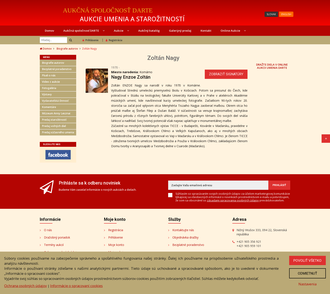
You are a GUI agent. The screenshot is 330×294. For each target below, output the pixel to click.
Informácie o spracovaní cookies (76, 285)
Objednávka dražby (185, 237)
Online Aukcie (233, 30)
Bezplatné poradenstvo (57, 69)
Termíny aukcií (54, 245)
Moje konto (116, 245)
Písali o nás (49, 75)
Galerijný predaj (180, 30)
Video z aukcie (51, 82)
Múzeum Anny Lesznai (56, 113)
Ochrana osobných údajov (25, 285)
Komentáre (49, 107)
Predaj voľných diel (54, 126)
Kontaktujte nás (183, 230)
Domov (49, 30)
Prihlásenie (90, 40)
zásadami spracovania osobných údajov (233, 200)
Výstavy (47, 94)
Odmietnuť (307, 273)
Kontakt (206, 30)
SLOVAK (271, 14)
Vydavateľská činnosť (55, 100)
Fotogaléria (49, 88)
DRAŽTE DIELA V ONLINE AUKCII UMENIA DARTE (272, 66)
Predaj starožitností (54, 119)
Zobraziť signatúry (226, 74)
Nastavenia (307, 284)
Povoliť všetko (307, 260)
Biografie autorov (67, 48)
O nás (48, 230)
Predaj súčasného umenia (58, 132)
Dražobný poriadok (57, 237)
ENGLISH (286, 14)
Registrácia (114, 40)
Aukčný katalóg (149, 30)
